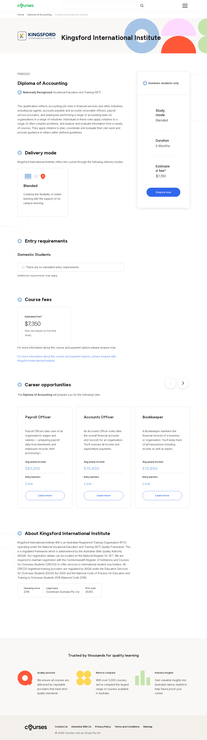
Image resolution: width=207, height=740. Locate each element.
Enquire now (163, 192)
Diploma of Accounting (39, 14)
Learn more (45, 495)
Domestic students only (163, 83)
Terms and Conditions (127, 726)
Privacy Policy (103, 726)
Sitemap (147, 726)
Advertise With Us (81, 726)
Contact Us (61, 726)
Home (20, 14)
